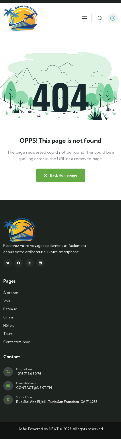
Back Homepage (60, 175)
